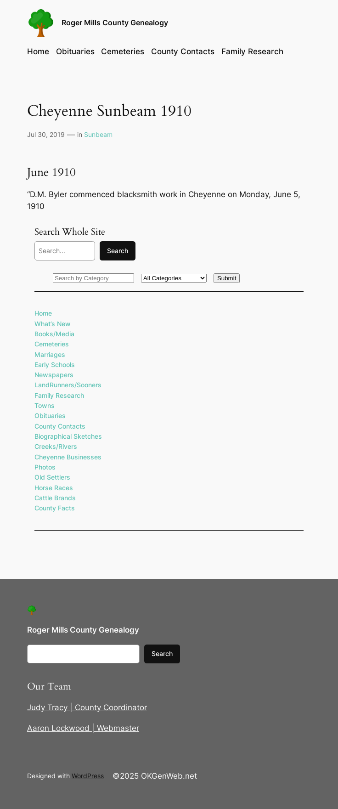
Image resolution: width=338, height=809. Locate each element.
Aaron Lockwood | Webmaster (83, 728)
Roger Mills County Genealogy (115, 22)
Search (117, 251)
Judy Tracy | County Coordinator (87, 707)
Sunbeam (98, 134)
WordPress (88, 776)
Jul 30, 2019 (46, 134)
